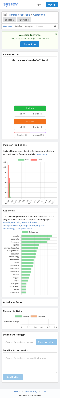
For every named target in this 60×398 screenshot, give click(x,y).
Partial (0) (37, 113)
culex (29, 228)
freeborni (26, 222)
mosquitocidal (28, 225)
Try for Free (30, 44)
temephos (21, 228)
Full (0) (22, 113)
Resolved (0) (38, 135)
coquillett (41, 225)
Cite (44, 391)
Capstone (39, 14)
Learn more (41, 154)
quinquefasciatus (11, 225)
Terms (17, 391)
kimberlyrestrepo (19, 14)
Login (38, 4)
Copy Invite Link (46, 342)
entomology (9, 228)
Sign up (52, 4)
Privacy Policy (31, 391)
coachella (15, 222)
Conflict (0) (22, 135)
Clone (9, 19)
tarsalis (6, 222)
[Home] (10, 4)
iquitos (35, 222)
